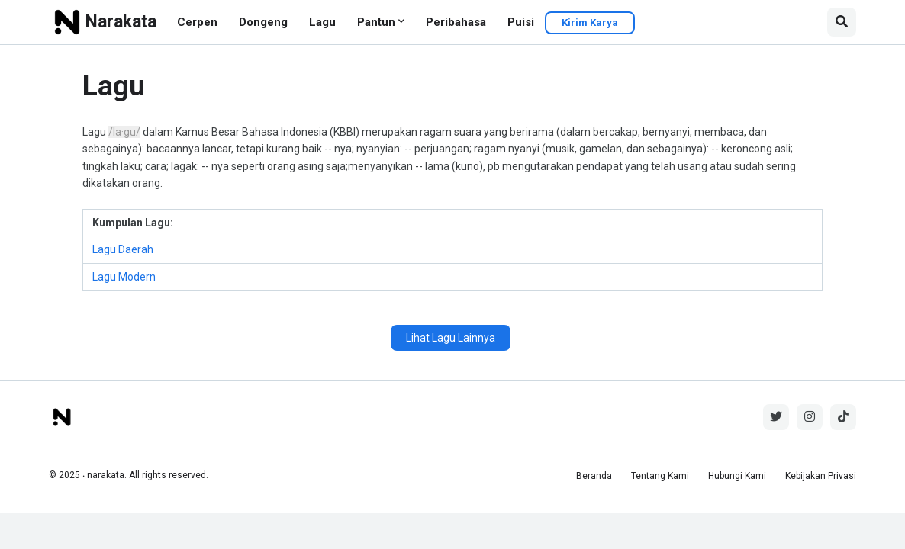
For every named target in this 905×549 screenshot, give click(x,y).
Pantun (376, 22)
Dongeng (263, 22)
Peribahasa (456, 22)
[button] (841, 22)
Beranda (594, 475)
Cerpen (197, 22)
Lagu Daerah (122, 249)
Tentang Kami (660, 475)
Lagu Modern (124, 277)
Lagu (322, 22)
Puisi (520, 22)
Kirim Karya (590, 22)
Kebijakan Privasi (820, 475)
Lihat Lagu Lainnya (450, 338)
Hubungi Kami (737, 475)
